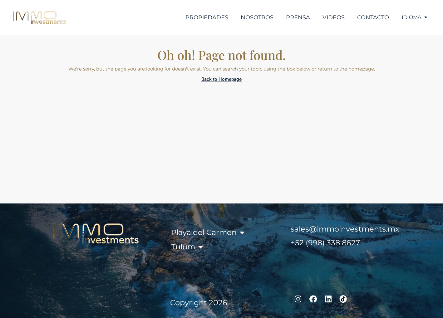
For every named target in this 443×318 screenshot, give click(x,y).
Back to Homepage (221, 79)
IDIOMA (413, 17)
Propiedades (204, 17)
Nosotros (254, 17)
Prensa (295, 17)
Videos (331, 17)
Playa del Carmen (207, 232)
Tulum (187, 247)
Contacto (370, 17)
